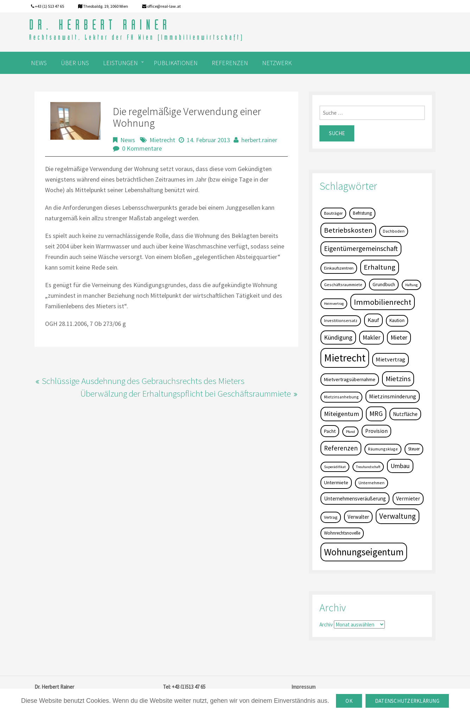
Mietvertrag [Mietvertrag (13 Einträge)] (390, 359)
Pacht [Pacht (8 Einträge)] (330, 431)
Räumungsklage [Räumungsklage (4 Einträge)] (383, 449)
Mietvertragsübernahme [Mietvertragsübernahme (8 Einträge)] (349, 379)
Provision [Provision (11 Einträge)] (376, 431)
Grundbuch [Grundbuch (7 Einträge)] (384, 284)
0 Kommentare (142, 148)
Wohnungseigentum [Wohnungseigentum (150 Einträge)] (364, 552)
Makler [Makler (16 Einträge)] (371, 337)
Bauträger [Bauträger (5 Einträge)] (333, 213)
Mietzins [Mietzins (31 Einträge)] (398, 378)
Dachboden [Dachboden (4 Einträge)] (394, 231)
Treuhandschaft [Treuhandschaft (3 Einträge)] (368, 467)
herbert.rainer (259, 140)
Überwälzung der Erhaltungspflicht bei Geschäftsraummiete (185, 393)
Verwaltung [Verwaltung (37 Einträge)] (397, 516)
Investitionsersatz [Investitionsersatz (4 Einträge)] (340, 320)
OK (348, 701)
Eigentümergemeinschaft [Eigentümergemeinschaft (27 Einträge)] (361, 248)
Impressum (303, 686)
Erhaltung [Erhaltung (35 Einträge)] (379, 267)
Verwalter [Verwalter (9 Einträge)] (358, 516)
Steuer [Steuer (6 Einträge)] (414, 449)
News (127, 140)
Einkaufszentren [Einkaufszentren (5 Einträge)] (339, 268)
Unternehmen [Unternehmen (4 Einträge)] (371, 482)
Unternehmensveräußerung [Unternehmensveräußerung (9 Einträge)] (355, 498)
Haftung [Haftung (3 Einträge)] (411, 285)
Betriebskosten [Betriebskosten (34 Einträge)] (348, 230)
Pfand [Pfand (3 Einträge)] (350, 431)
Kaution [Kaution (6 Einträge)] (397, 320)
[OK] (461, 701)
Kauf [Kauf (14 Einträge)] (373, 320)
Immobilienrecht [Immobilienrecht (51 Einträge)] (382, 302)
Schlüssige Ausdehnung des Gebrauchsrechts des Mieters (143, 380)
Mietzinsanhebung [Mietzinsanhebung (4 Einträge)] (341, 396)
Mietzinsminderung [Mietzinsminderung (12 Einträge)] (392, 396)
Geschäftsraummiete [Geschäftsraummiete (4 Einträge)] (343, 284)
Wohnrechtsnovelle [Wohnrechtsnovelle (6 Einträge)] (342, 533)
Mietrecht (162, 140)
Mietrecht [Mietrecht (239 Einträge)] (345, 357)
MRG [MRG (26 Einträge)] (376, 413)
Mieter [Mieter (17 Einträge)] (398, 337)
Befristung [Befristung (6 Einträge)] (362, 213)
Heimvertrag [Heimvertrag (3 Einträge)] (334, 303)
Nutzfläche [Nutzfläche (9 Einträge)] (405, 414)
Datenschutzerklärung (407, 701)
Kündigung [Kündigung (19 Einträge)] (338, 337)
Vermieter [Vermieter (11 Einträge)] (408, 498)
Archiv (326, 624)
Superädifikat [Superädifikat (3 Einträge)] (335, 467)
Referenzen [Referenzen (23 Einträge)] (341, 448)
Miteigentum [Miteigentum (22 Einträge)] (341, 414)
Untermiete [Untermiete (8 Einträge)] (336, 482)
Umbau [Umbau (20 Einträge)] (400, 466)
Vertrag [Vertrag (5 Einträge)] (330, 517)
